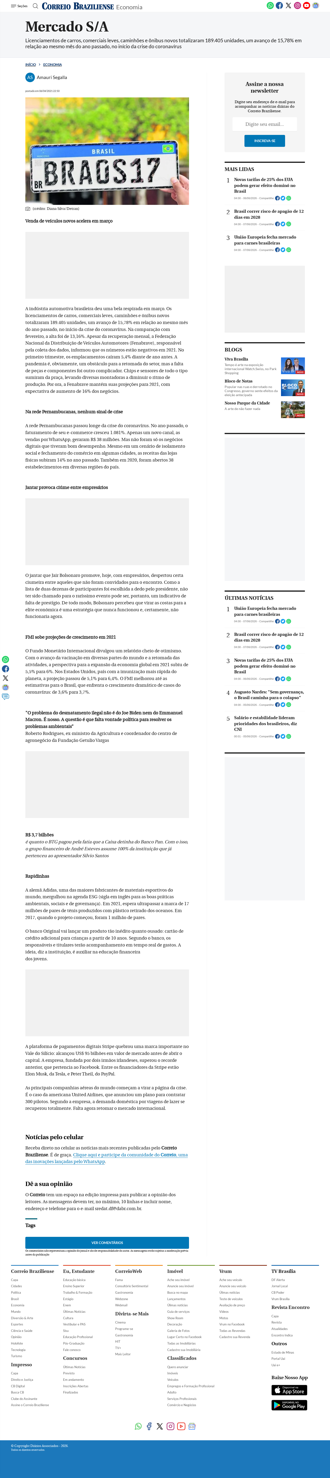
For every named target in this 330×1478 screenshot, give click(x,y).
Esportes (17, 1324)
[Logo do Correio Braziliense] (78, 6)
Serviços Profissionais (182, 1399)
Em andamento (73, 1380)
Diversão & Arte (22, 1318)
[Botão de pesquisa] (34, 6)
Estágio (68, 1299)
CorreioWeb (128, 1271)
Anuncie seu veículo (232, 1286)
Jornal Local (279, 1286)
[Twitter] (288, 8)
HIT (117, 1341)
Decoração (174, 1324)
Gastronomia (124, 1292)
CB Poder (277, 1292)
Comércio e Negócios (181, 1405)
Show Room (175, 1318)
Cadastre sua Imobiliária (183, 1350)
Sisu (66, 1331)
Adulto (171, 1392)
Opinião (16, 1337)
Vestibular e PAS (74, 1324)
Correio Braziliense (32, 1271)
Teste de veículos (231, 1299)
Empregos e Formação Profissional (190, 1386)
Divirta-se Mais (132, 1314)
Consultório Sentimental (131, 1286)
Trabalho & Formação (77, 1292)
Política (16, 1292)
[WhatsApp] (270, 8)
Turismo (16, 1356)
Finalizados (70, 1392)
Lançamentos (176, 1299)
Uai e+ (275, 1365)
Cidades (16, 1286)
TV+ (118, 1348)
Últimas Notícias (74, 1311)
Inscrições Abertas (75, 1386)
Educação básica (74, 1280)
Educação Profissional (78, 1337)
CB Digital (18, 1386)
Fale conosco (72, 1350)
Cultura (68, 1318)
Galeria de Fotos (178, 1331)
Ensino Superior (73, 1286)
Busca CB (17, 1392)
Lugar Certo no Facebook (184, 1337)
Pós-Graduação (73, 1343)
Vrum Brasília (280, 1299)
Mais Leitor (123, 1354)
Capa (14, 1280)
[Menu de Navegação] (20, 6)
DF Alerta (278, 1280)
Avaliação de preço (232, 1305)
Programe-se (124, 1329)
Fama (119, 1280)
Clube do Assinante (24, 1399)
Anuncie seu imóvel (180, 1286)
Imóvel (175, 1271)
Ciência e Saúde (21, 1331)
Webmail (121, 1305)
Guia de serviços (178, 1311)
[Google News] (315, 8)
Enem (67, 1305)
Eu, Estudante (78, 1271)
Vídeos (224, 1311)
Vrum (225, 1271)
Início (30, 65)
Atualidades (279, 1329)
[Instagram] (297, 8)
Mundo (16, 1311)
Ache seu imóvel (178, 1280)
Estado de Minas (282, 1352)
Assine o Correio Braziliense (30, 1405)
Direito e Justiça (22, 1380)
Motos (223, 1318)
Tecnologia (18, 1350)
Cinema (120, 1322)
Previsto (69, 1373)
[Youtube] (306, 8)
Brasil (15, 1299)
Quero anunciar (177, 1367)
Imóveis (172, 1373)
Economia (129, 6)
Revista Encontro (290, 1307)
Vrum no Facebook (232, 1324)
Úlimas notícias (177, 1305)
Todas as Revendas (232, 1331)
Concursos (75, 1358)
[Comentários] (5, 699)
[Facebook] (279, 8)
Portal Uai (278, 1359)
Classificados (181, 1358)
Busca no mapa (177, 1292)
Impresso (21, 1364)
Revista (276, 1322)
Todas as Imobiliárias (181, 1343)
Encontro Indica (282, 1335)
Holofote (17, 1343)
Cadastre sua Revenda (234, 1337)
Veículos (173, 1380)
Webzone (121, 1299)
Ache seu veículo (230, 1280)
